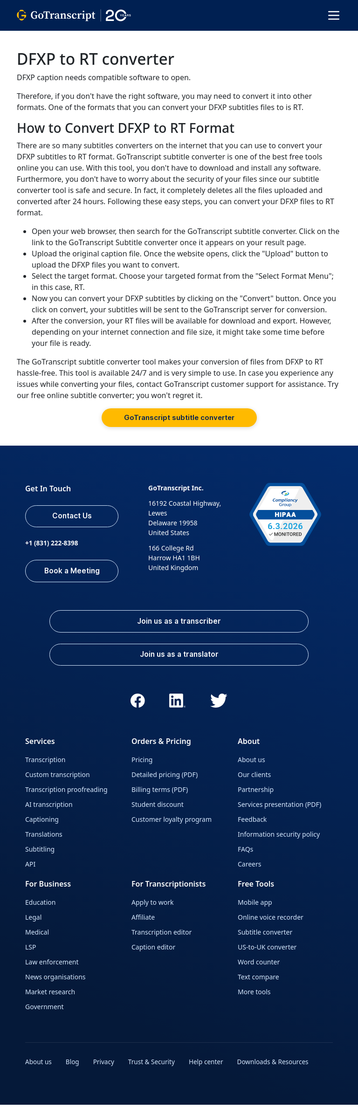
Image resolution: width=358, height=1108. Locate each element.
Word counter (259, 966)
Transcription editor (161, 936)
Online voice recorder (270, 921)
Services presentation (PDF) (279, 808)
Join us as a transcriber (179, 623)
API (30, 868)
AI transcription (49, 808)
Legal (33, 921)
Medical (37, 936)
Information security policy (279, 838)
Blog (74, 1065)
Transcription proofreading (66, 793)
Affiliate (143, 921)
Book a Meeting (73, 572)
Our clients (254, 778)
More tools (254, 995)
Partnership (256, 793)
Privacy (106, 1065)
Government (44, 1010)
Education (40, 906)
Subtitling (40, 853)
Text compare (258, 981)
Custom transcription (57, 778)
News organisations (55, 981)
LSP (30, 951)
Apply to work (152, 906)
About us (251, 763)
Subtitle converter (265, 936)
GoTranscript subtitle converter (179, 417)
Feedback (252, 823)
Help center (210, 1065)
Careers (249, 868)
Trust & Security (154, 1065)
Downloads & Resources (279, 1065)
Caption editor (153, 951)
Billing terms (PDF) (159, 793)
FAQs (245, 853)
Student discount (157, 808)
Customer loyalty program (171, 823)
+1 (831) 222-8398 (52, 544)
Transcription (45, 763)
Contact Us (73, 517)
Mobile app (255, 906)
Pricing (141, 763)
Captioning (42, 823)
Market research (50, 995)
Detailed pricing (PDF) (164, 778)
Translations (43, 838)
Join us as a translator (179, 658)
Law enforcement (51, 966)
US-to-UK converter (267, 951)
